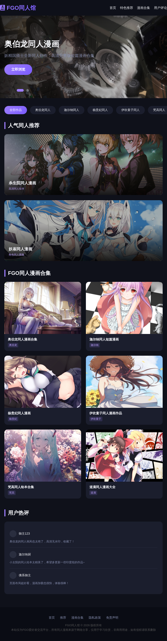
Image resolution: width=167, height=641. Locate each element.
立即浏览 (18, 69)
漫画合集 (143, 8)
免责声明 (112, 617)
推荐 (63, 617)
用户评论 (160, 8)
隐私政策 (95, 617)
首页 (113, 8)
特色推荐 (126, 8)
